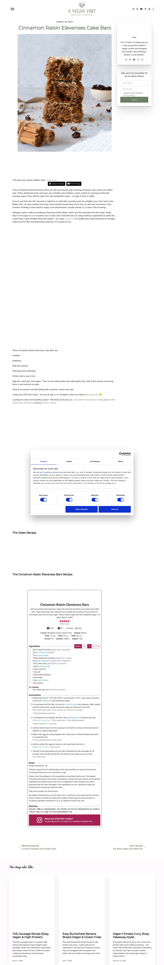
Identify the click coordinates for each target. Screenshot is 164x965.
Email (69, 628)
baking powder (44, 666)
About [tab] (120, 461)
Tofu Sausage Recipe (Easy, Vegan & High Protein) (30, 935)
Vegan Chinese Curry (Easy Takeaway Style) (131, 935)
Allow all (114, 509)
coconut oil (69, 218)
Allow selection (81, 509)
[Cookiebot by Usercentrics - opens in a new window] (121, 454)
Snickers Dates (49, 402)
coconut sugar (42, 655)
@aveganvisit (92, 394)
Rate (78, 628)
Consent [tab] (43, 461)
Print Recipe (73, 183)
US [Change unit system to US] (84, 646)
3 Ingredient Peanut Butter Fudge (87, 399)
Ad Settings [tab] (95, 461)
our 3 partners (46, 472)
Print (50, 628)
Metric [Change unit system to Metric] (78, 646)
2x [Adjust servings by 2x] (94, 646)
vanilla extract (43, 680)
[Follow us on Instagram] (133, 9)
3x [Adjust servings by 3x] (98, 646)
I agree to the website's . (133, 94)
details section (112, 489)
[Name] (134, 83)
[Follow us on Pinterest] (145, 9)
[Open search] (153, 9)
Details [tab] (69, 461)
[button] (60, 621)
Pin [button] (60, 628)
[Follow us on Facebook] (137, 9)
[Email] (134, 89)
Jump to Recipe (56, 183)
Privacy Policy (129, 95)
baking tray (46, 701)
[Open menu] (12, 9)
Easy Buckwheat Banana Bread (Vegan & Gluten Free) (82, 935)
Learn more (51, 180)
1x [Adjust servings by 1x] (89, 646)
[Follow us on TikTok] (149, 9)
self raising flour (44, 661)
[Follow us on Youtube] (141, 9)
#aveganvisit (86, 821)
